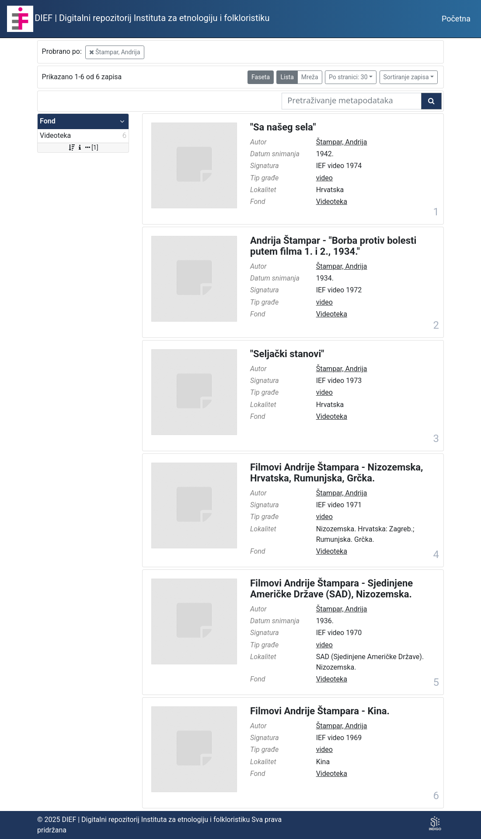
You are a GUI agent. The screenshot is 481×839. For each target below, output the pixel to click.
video (324, 178)
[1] (83, 147)
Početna (456, 18)
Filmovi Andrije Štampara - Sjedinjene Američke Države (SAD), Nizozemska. (331, 589)
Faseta (260, 77)
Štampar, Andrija (114, 52)
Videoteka (331, 201)
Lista (286, 77)
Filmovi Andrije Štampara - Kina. (320, 711)
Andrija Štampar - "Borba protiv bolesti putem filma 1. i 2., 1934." (333, 246)
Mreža (309, 77)
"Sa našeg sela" (283, 127)
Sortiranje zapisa (406, 77)
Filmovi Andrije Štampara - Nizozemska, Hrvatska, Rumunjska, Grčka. (336, 473)
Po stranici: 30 (348, 77)
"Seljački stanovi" (287, 353)
